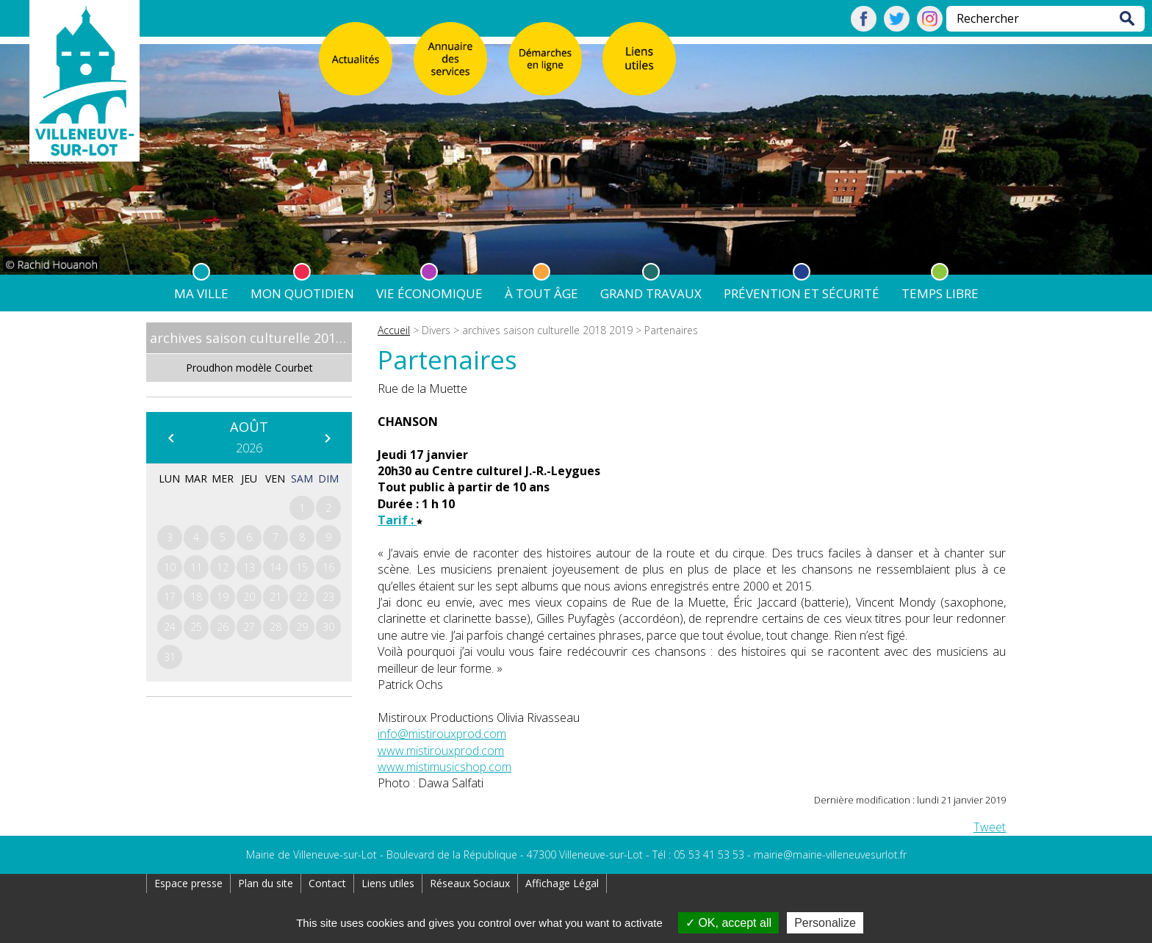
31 (170, 657)
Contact (327, 883)
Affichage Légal (562, 883)
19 (222, 597)
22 (302, 597)
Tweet (989, 827)
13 (249, 567)
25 (196, 627)
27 (249, 627)
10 (170, 567)
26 (222, 627)
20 (249, 597)
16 (328, 567)
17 (170, 597)
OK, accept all (728, 923)
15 (302, 567)
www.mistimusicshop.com (444, 767)
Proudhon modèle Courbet (249, 368)
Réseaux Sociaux (470, 883)
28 (275, 627)
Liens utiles (387, 883)
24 (170, 627)
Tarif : (400, 520)
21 (275, 597)
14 (275, 567)
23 (328, 597)
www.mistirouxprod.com (441, 751)
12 (222, 567)
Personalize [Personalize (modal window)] (825, 923)
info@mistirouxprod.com (442, 734)
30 (328, 627)
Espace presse (188, 883)
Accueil (394, 330)
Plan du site (265, 883)
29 (302, 627)
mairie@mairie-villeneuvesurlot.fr (830, 854)
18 (196, 597)
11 (196, 567)
